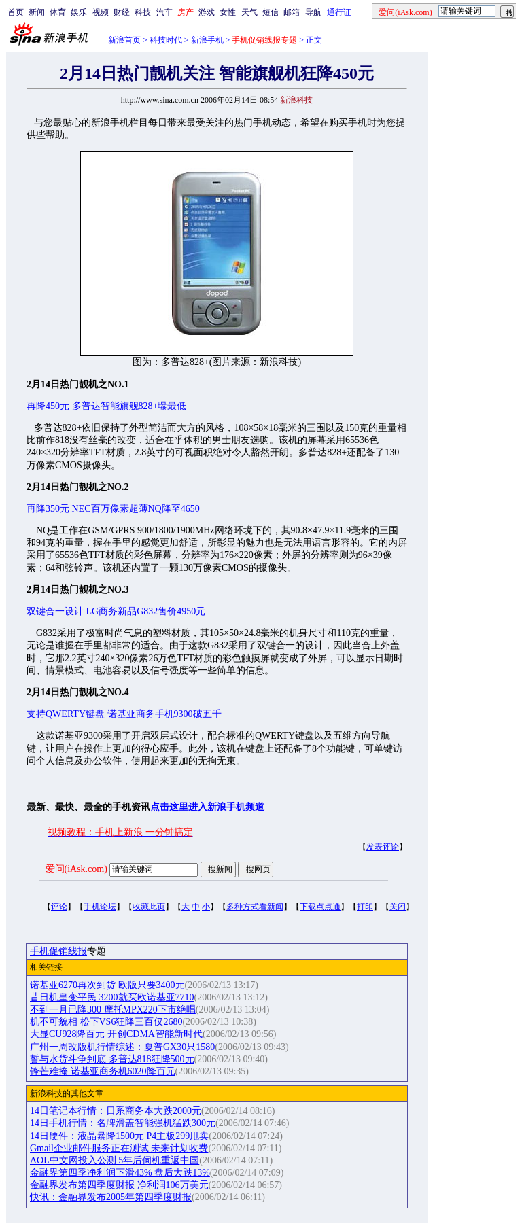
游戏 (206, 12)
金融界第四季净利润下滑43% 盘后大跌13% (120, 1173)
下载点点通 (320, 906)
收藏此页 (149, 906)
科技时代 (166, 40)
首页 (15, 12)
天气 (249, 12)
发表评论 (382, 847)
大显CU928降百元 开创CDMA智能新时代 (116, 1034)
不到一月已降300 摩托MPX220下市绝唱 (113, 1009)
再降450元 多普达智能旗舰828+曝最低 (106, 406)
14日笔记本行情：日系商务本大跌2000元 (115, 1111)
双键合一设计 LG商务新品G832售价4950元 (116, 611)
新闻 (37, 12)
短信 (270, 12)
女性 (228, 12)
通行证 (339, 12)
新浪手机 (207, 40)
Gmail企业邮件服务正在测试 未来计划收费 (119, 1148)
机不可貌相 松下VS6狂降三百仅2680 (106, 1022)
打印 (365, 906)
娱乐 (79, 12)
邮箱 (291, 12)
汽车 (164, 12)
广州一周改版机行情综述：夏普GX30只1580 (122, 1047)
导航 (313, 12)
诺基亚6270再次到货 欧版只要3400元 (107, 985)
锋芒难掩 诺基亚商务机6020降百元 (102, 1071)
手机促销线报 (58, 951)
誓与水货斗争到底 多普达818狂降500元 (112, 1059)
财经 (122, 12)
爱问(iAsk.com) (76, 869)
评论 (59, 906)
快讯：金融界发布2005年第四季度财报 (111, 1197)
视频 (100, 12)
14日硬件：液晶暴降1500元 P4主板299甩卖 (119, 1136)
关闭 (397, 906)
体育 (58, 12)
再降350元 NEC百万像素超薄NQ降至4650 (113, 509)
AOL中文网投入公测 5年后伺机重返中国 (114, 1160)
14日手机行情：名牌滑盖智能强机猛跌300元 (122, 1123)
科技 (143, 12)
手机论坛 (100, 906)
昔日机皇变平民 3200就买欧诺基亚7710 (112, 997)
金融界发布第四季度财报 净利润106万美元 (119, 1185)
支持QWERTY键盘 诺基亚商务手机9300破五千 (124, 714)
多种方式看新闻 (254, 906)
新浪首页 (124, 40)
